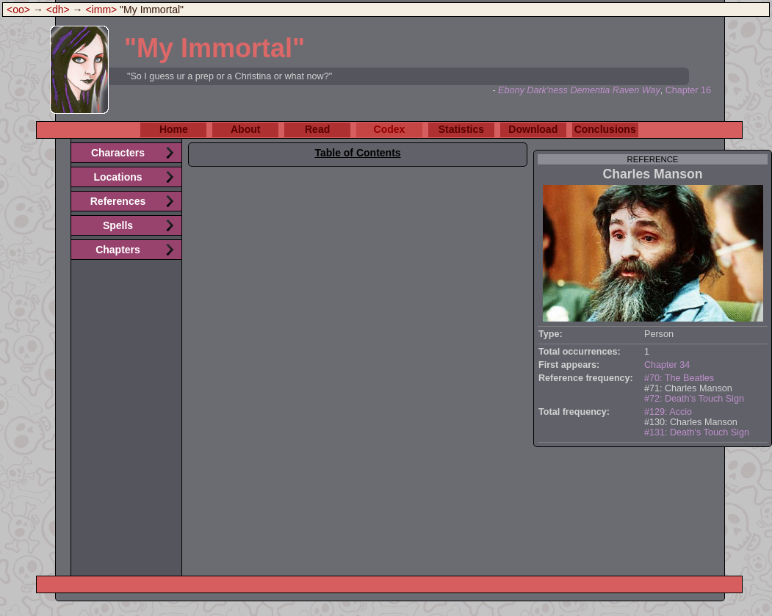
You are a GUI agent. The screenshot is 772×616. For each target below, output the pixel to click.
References (118, 201)
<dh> (58, 9)
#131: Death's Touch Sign (696, 432)
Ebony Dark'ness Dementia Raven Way (579, 90)
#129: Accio (668, 412)
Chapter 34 (667, 365)
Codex (389, 129)
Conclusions (605, 129)
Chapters (117, 250)
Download (533, 129)
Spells (118, 225)
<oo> (18, 9)
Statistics (461, 129)
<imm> (101, 9)
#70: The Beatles (679, 378)
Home (173, 129)
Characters (118, 153)
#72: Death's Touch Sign (694, 399)
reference (653, 159)
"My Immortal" (214, 48)
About (245, 129)
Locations (117, 177)
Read (317, 129)
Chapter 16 (688, 90)
